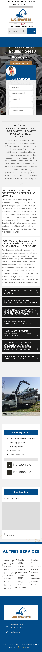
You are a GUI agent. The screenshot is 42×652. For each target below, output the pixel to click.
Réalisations (20, 63)
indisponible (11, 1)
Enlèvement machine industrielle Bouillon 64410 (21, 572)
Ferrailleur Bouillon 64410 (34, 581)
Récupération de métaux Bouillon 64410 (7, 577)
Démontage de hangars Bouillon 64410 (7, 565)
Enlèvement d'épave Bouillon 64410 (34, 570)
